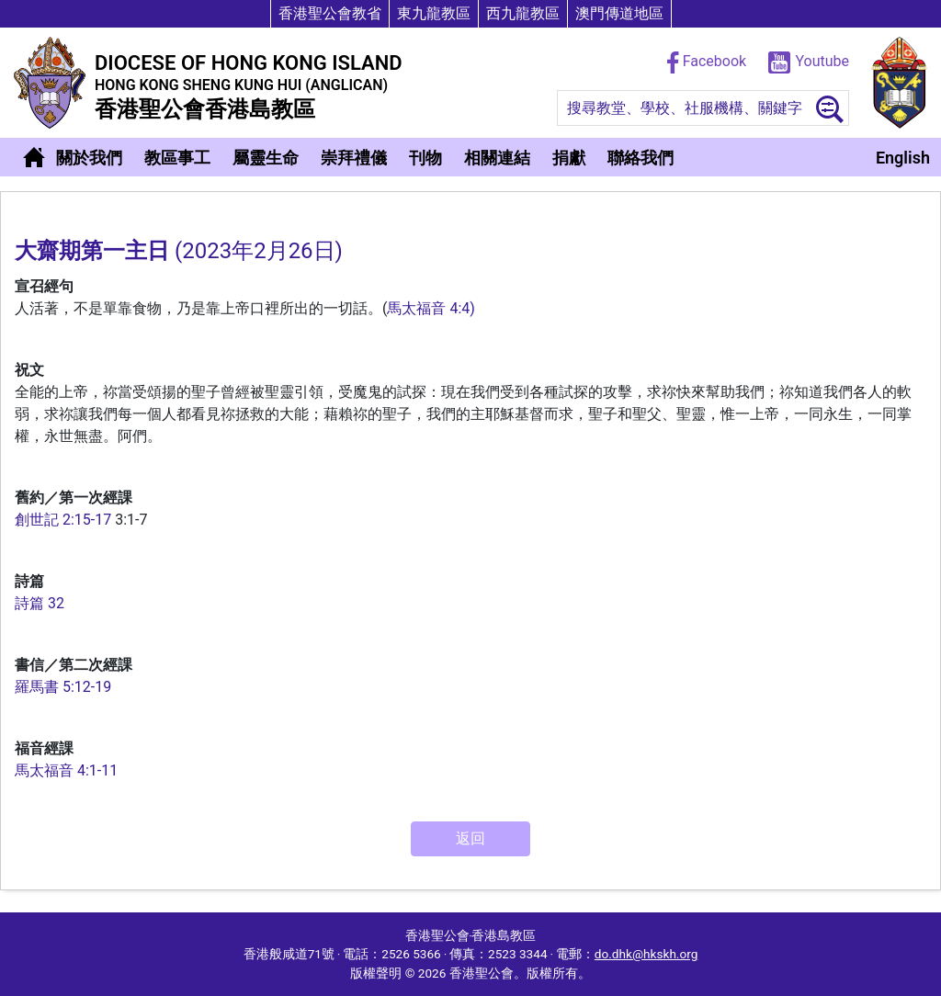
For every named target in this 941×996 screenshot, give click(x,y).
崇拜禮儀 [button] (354, 157)
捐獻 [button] (568, 157)
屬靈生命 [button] (265, 157)
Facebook (708, 61)
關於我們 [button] (89, 157)
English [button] (903, 157)
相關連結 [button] (497, 157)
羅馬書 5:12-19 (63, 687)
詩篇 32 (39, 603)
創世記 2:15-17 (63, 519)
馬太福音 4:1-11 (66, 770)
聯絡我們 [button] (640, 157)
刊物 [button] (425, 157)
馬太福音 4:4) (430, 308)
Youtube (808, 61)
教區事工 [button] (177, 157)
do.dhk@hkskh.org (646, 953)
